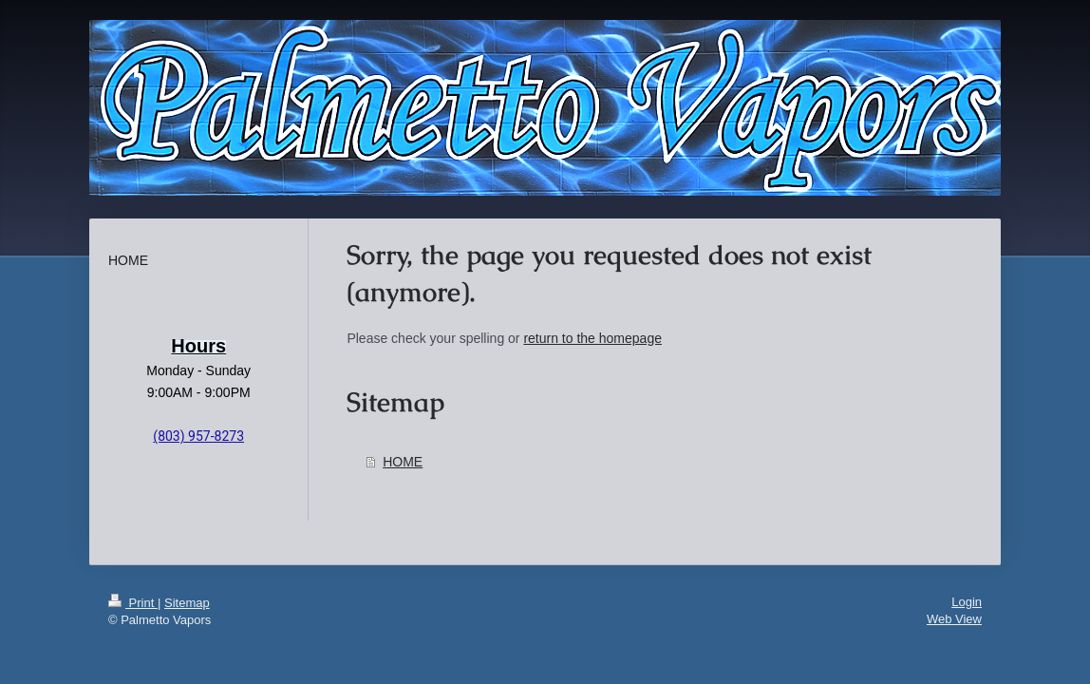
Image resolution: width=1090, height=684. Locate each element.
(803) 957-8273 (198, 436)
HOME (403, 461)
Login (966, 602)
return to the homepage (592, 338)
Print (133, 603)
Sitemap (187, 603)
